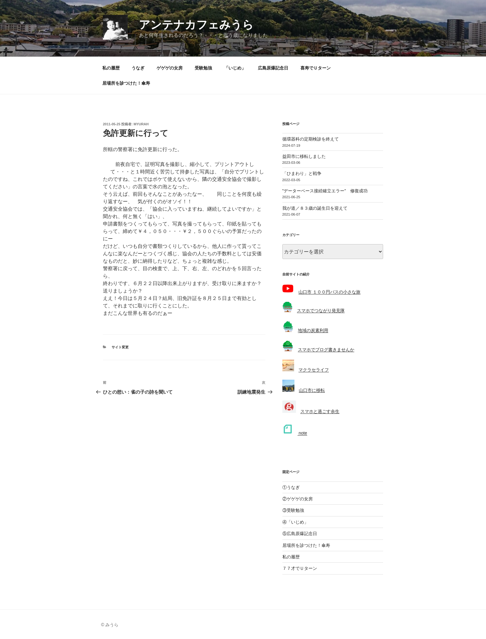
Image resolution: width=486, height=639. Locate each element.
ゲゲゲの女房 (170, 67)
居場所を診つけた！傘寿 (126, 83)
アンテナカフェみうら (196, 24)
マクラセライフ (313, 369)
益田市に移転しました (304, 156)
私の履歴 (111, 67)
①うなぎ (291, 487)
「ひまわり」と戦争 (301, 173)
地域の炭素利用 (313, 330)
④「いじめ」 (295, 522)
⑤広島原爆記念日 (299, 533)
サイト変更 (120, 347)
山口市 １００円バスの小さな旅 (329, 291)
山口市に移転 (312, 390)
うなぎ (137, 67)
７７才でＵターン (299, 568)
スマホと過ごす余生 (319, 411)
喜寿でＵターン (315, 67)
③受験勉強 (293, 510)
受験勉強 (203, 67)
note (302, 433)
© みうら (109, 624)
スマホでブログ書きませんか (326, 349)
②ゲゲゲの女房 (297, 498)
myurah (141, 124)
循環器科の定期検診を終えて (310, 138)
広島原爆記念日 (273, 67)
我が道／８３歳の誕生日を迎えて (314, 208)
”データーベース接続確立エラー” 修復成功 (325, 190)
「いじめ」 (235, 67)
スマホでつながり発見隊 (321, 310)
